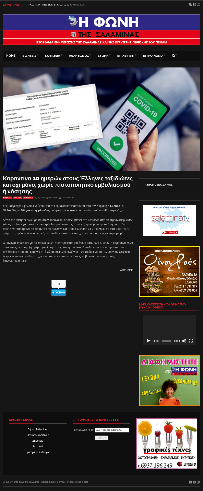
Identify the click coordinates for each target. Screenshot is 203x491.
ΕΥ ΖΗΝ (103, 56)
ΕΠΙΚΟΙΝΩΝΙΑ (153, 56)
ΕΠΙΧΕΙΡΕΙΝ (125, 56)
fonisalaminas (69, 197)
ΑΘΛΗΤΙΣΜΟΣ (79, 56)
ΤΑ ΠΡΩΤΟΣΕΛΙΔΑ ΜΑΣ (157, 184)
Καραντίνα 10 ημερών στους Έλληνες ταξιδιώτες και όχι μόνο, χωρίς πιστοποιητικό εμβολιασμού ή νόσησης (68, 185)
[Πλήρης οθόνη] (191, 341)
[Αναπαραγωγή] (148, 341)
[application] (169, 330)
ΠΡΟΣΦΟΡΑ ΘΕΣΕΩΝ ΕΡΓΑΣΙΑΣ (46, 4)
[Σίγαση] (184, 341)
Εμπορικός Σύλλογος (38, 452)
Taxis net (38, 446)
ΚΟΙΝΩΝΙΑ (52, 56)
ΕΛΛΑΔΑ (17, 198)
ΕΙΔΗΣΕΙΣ (29, 56)
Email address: (101, 430)
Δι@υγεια (37, 440)
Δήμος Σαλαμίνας (38, 429)
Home (10, 56)
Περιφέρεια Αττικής (38, 435)
